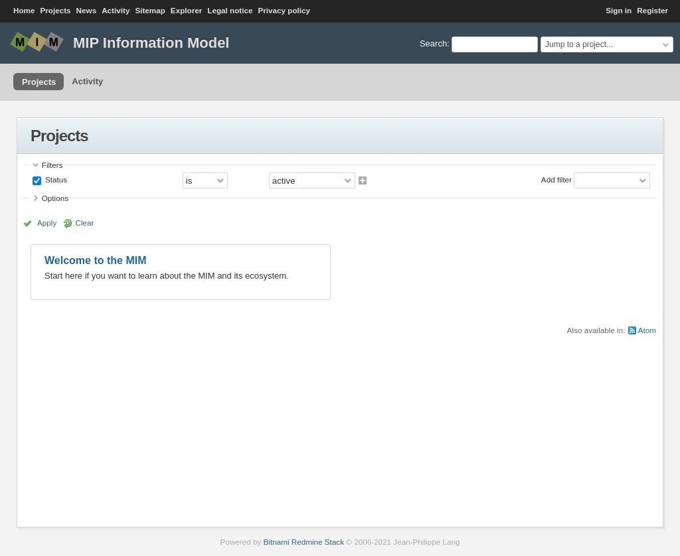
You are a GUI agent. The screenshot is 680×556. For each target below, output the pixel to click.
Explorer (186, 10)
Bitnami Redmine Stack (304, 541)
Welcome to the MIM (95, 260)
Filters (52, 165)
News (86, 10)
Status (55, 179)
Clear (85, 222)
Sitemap (150, 10)
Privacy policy (284, 10)
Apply (46, 222)
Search (433, 43)
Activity (115, 10)
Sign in (619, 10)
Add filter (556, 179)
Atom (647, 330)
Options (55, 198)
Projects (55, 10)
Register (652, 10)
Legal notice (229, 10)
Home (24, 10)
